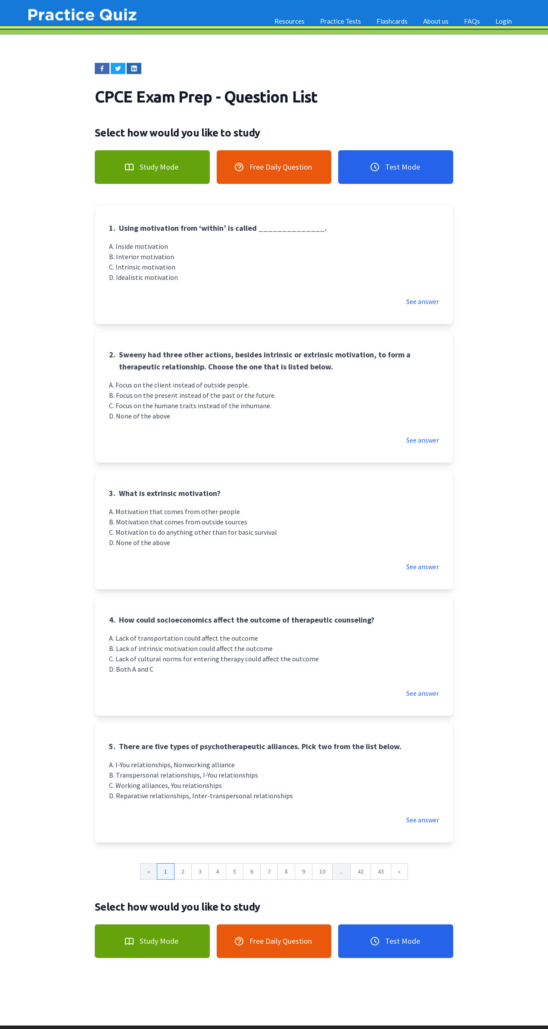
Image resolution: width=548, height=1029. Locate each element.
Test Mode (395, 167)
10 (322, 871)
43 (381, 871)
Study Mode (151, 167)
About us (435, 21)
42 (361, 871)
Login (503, 21)
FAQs (472, 21)
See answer (422, 301)
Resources (289, 21)
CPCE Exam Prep (155, 96)
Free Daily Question (273, 167)
